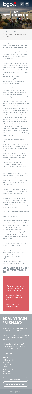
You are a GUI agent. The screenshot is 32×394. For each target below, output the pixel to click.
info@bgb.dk (15, 379)
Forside (5, 32)
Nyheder (14, 32)
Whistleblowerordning (15, 384)
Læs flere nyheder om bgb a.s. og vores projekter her (16, 270)
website (16, 391)
